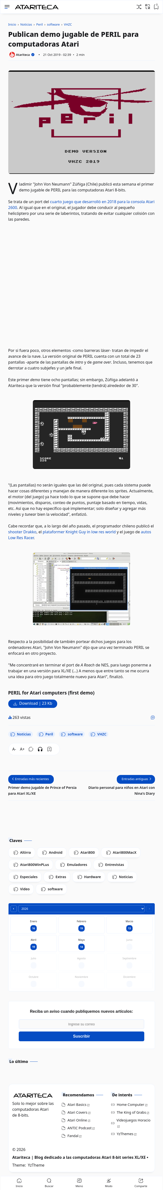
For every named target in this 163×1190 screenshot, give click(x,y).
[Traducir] (148, 6)
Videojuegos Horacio (133, 1120)
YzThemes (125, 1133)
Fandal (72, 1135)
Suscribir (81, 1036)
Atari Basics (76, 1104)
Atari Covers (77, 1112)
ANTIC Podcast (79, 1128)
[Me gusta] (153, 717)
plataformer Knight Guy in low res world (79, 532)
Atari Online (77, 1120)
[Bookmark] (49, 749)
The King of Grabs (131, 1112)
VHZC (98, 734)
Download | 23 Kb (35, 703)
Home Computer (130, 1104)
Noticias (20, 734)
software (72, 734)
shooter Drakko (22, 532)
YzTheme (36, 1165)
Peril (46, 734)
